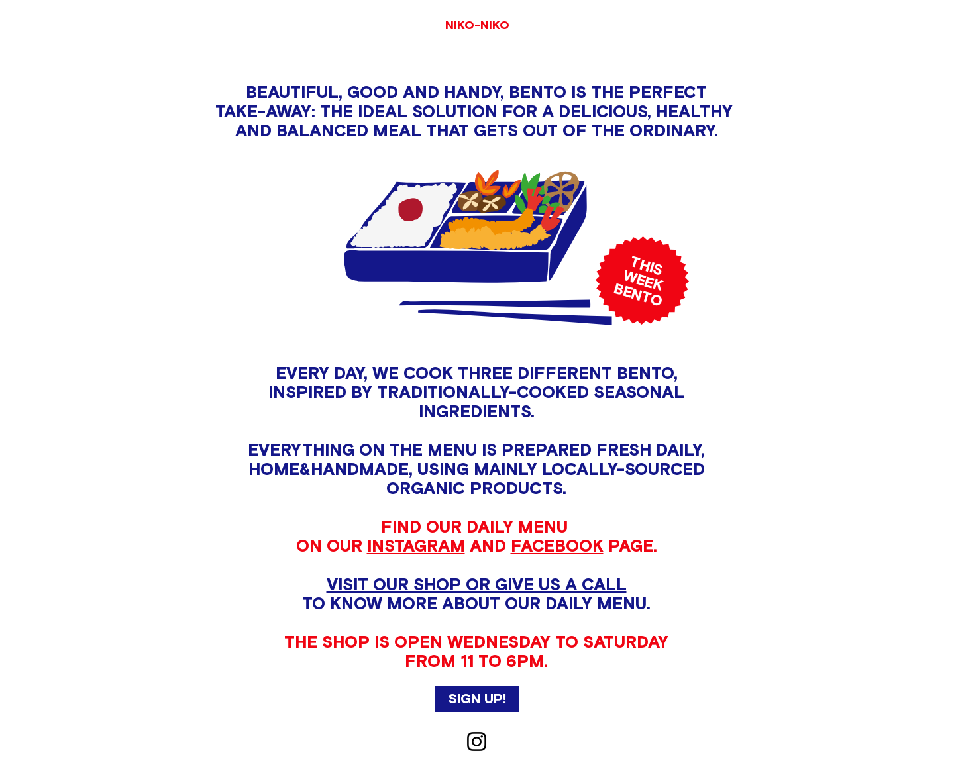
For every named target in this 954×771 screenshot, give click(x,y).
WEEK (642, 280)
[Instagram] (477, 741)
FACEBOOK (557, 546)
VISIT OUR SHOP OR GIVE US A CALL (477, 584)
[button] (477, 699)
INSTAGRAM (416, 546)
